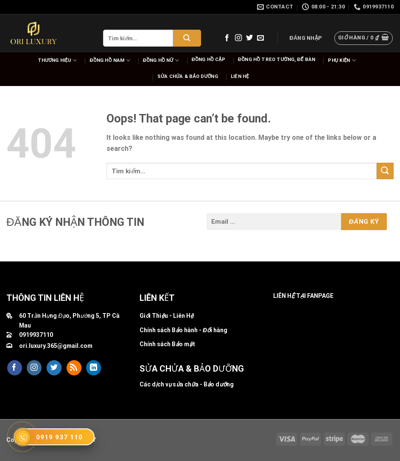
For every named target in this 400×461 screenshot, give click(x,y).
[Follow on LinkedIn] (93, 367)
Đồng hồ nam (110, 60)
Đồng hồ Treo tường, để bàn (276, 59)
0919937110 (36, 334)
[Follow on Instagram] (238, 38)
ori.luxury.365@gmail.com (55, 345)
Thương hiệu (57, 60)
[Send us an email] (260, 38)
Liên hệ (240, 76)
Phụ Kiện (342, 60)
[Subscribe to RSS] (74, 367)
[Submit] (187, 38)
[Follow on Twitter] (249, 38)
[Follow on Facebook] (227, 38)
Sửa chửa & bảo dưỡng (187, 76)
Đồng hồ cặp (208, 59)
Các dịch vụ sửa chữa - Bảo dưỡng (187, 384)
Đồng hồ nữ (161, 60)
